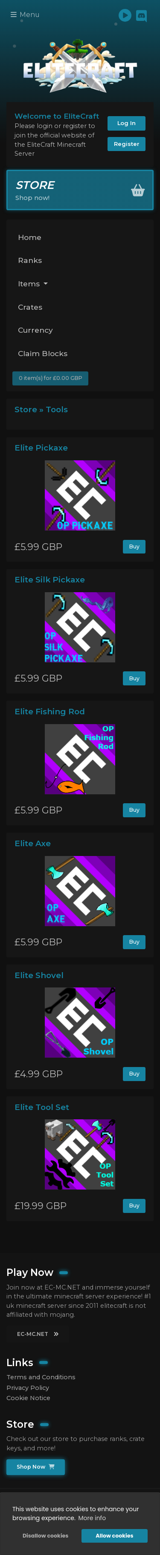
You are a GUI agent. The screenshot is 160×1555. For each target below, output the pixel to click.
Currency (35, 329)
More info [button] (92, 1518)
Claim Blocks (42, 353)
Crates (30, 306)
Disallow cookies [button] (45, 1535)
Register (127, 143)
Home (29, 237)
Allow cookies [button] (114, 1535)
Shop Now (36, 1467)
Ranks (30, 260)
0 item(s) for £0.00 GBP (50, 378)
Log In (126, 123)
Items (30, 283)
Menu (25, 15)
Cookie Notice (28, 1398)
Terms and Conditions (41, 1377)
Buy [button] (134, 546)
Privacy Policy (27, 1388)
